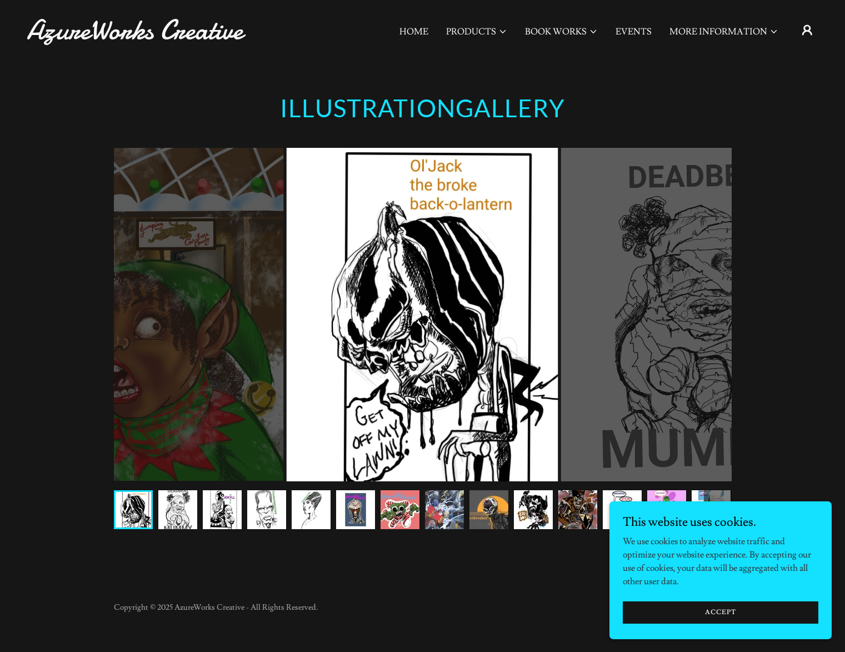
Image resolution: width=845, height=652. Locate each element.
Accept (720, 612)
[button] (476, 31)
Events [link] (634, 31)
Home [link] (413, 31)
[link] (137, 36)
